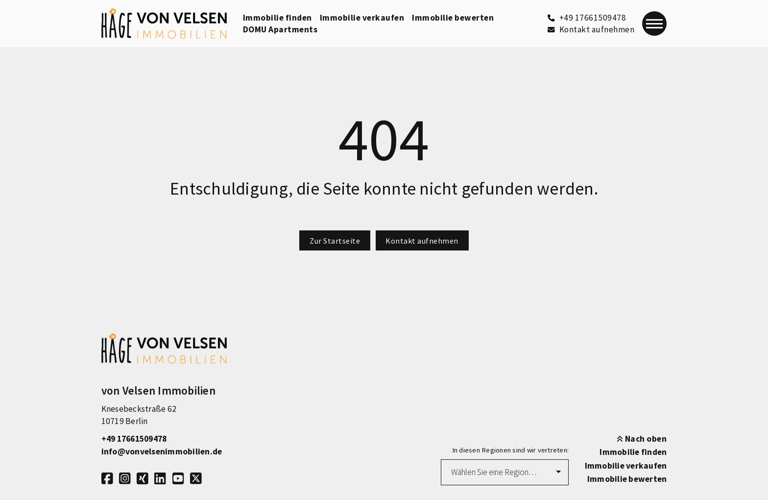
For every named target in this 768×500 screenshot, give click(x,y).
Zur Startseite (335, 241)
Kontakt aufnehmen (421, 241)
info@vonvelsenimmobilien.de (161, 451)
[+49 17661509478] (587, 18)
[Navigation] (654, 23)
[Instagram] (125, 478)
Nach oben (642, 438)
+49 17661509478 (134, 438)
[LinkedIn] (160, 478)
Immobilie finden (277, 17)
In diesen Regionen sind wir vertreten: (510, 450)
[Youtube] (178, 478)
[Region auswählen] (505, 472)
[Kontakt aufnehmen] (591, 29)
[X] (196, 478)
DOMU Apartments (280, 29)
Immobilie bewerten (453, 17)
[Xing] (142, 478)
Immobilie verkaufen (362, 17)
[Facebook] (107, 478)
